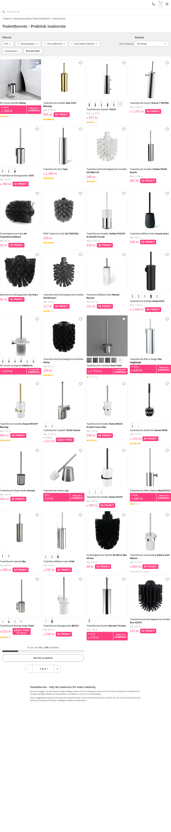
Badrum (8, 26)
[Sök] (109, 8)
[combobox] (150, 657)
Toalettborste (59, 26)
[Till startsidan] (22, 8)
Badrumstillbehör (41, 26)
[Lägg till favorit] (38, 71)
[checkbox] (28, 51)
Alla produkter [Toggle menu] (12, 19)
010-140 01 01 (65, 19)
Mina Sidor (148, 8)
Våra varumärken (88, 19)
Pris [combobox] (7, 51)
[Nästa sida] (165, 657)
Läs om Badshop (109, 19)
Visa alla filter (33, 58)
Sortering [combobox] (152, 51)
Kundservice (138, 8)
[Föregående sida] (136, 657)
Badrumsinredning (22, 26)
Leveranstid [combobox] (12, 58)
